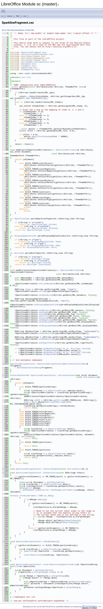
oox (24, 16)
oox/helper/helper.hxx (34, 60)
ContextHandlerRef (20, 375)
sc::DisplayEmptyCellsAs (23, 236)
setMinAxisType (47, 333)
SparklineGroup (70, 564)
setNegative (45, 320)
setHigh (43, 312)
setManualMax (50, 350)
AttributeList (90, 377)
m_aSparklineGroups (56, 390)
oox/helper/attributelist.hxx (38, 62)
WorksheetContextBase (75, 364)
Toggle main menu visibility (3, 9)
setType (43, 291)
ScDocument (25, 482)
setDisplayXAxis (47, 322)
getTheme (26, 436)
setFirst (43, 316)
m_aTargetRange (40, 572)
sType (28, 289)
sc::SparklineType (20, 218)
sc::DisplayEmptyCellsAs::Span (44, 241)
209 (5, 469)
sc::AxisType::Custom (38, 262)
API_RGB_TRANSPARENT (32, 98)
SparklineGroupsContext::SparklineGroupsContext (36, 364)
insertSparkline (32, 555)
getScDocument (54, 482)
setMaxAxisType (47, 339)
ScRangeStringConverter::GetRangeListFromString (50, 490)
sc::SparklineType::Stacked (42, 228)
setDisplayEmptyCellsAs (46, 304)
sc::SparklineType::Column (41, 224)
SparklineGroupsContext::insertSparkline (38, 564)
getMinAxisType (51, 352)
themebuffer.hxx (30, 69)
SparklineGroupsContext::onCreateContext (53, 375)
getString (59, 400)
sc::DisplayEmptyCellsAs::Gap (43, 245)
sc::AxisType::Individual (36, 264)
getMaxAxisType (51, 348)
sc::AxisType (17, 253)
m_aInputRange (71, 587)
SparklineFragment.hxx (34, 52)
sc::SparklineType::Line (36, 230)
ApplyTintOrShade (41, 136)
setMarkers (44, 310)
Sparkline (30, 551)
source (9, 16)
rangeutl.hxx (28, 66)
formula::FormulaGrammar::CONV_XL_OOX (30, 495)
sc (2, 16)
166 (5, 375)
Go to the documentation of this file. (18, 30)
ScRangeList (25, 488)
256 (5, 564)
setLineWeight (46, 283)
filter (18, 16)
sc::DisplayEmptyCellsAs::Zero (39, 247)
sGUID (37, 400)
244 (5, 541)
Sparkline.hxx (29, 67)
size (51, 572)
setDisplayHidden (48, 325)
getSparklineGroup (78, 581)
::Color (14, 87)
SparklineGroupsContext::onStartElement (37, 469)
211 (5, 472)
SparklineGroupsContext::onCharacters (36, 472)
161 (5, 364)
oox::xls (26, 77)
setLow (42, 314)
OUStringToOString (54, 402)
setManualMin (50, 354)
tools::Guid (30, 402)
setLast (43, 318)
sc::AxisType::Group (38, 258)
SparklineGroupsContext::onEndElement (36, 541)
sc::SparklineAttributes (64, 150)
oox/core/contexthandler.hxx (37, 54)
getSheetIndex (69, 520)
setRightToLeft (47, 343)
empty (40, 499)
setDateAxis (45, 295)
